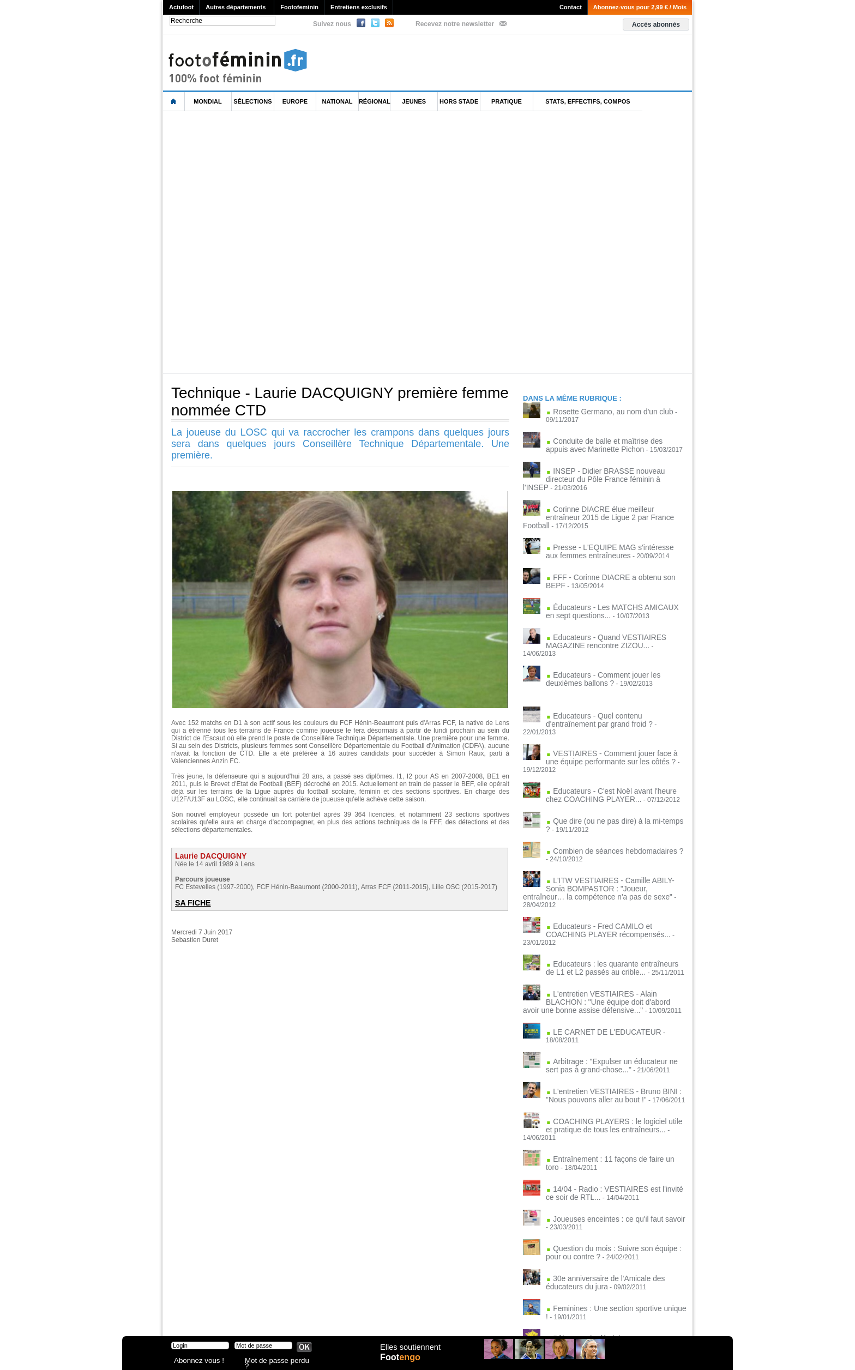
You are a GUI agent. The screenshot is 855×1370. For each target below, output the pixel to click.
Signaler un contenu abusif (338, 1315)
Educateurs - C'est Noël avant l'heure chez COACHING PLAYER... (611, 751)
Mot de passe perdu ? (274, 1362)
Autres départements (236, 7)
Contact (570, 7)
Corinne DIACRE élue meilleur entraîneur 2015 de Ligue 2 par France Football (609, 502)
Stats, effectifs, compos (587, 101)
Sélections (252, 101)
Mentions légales (239, 1315)
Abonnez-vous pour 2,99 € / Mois (640, 7)
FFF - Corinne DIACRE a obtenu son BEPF (616, 564)
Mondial (207, 101)
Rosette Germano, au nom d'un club (605, 411)
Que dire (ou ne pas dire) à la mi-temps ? (612, 777)
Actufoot (181, 7)
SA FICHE (191, 902)
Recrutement (407, 1315)
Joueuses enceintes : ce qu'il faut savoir (611, 1131)
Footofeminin (299, 7)
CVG (282, 1315)
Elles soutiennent (409, 1352)
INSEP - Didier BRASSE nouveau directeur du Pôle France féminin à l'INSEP (612, 473)
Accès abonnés (656, 24)
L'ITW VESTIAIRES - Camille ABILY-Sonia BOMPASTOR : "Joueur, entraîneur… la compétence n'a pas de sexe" (599, 842)
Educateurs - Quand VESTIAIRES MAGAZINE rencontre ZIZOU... (599, 625)
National (337, 101)
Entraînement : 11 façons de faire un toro (612, 1073)
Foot (402, 1362)
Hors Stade (458, 101)
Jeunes (414, 101)
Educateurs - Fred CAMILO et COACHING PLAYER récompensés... (611, 875)
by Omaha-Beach (497, 1315)
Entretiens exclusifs (358, 7)
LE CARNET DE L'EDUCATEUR (600, 965)
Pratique (506, 101)
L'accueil (174, 101)
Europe (295, 101)
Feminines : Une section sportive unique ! (613, 1218)
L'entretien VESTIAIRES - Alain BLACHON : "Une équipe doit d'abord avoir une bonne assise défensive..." (602, 936)
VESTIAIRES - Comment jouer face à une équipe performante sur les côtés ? (610, 723)
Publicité (448, 1315)
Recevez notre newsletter (455, 24)
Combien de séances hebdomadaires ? (610, 806)
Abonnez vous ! (194, 1362)
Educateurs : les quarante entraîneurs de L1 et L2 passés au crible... (613, 904)
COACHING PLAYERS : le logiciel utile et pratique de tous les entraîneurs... (609, 1048)
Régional (374, 101)
